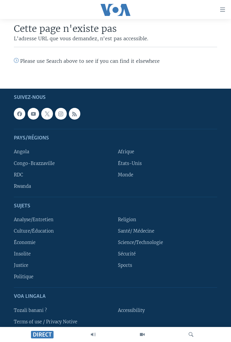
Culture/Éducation (34, 231)
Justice (21, 265)
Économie (24, 242)
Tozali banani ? (30, 310)
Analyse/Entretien (34, 219)
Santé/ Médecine (136, 231)
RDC (18, 175)
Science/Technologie (140, 242)
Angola (21, 152)
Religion (127, 219)
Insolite (22, 254)
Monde (125, 175)
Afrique (126, 152)
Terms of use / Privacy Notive (45, 322)
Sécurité (127, 254)
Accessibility (131, 310)
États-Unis (130, 163)
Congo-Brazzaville (34, 163)
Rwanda (22, 186)
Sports (125, 265)
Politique (23, 276)
